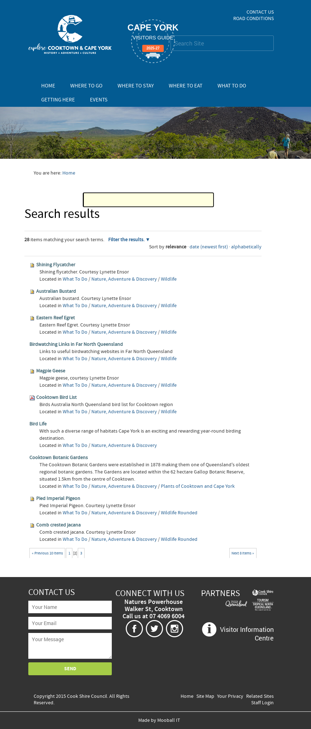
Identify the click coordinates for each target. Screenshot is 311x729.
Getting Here (58, 100)
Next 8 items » (242, 553)
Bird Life (38, 424)
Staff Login (262, 703)
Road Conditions (253, 18)
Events (98, 100)
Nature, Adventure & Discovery (124, 279)
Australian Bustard (56, 291)
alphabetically (246, 247)
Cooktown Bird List (56, 397)
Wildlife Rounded (179, 513)
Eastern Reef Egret (55, 318)
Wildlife (169, 279)
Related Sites (260, 696)
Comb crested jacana (58, 525)
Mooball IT (168, 720)
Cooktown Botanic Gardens (58, 457)
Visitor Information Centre (247, 633)
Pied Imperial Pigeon (58, 498)
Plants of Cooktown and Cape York (198, 486)
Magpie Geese (50, 371)
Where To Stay (136, 86)
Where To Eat (185, 86)
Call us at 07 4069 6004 (154, 616)
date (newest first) (209, 247)
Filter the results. (126, 240)
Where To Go (86, 86)
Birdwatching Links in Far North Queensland (76, 344)
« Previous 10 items (47, 553)
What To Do (231, 86)
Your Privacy (230, 696)
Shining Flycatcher (55, 265)
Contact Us (260, 12)
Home (48, 86)
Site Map (205, 696)
